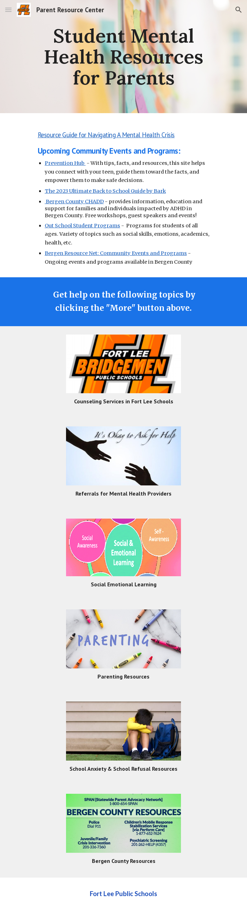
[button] (8, 9)
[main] (123, 56)
